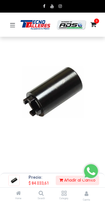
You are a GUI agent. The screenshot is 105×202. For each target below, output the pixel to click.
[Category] (64, 193)
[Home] (18, 193)
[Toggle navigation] (13, 24)
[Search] (41, 193)
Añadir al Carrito (77, 180)
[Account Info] (86, 193)
